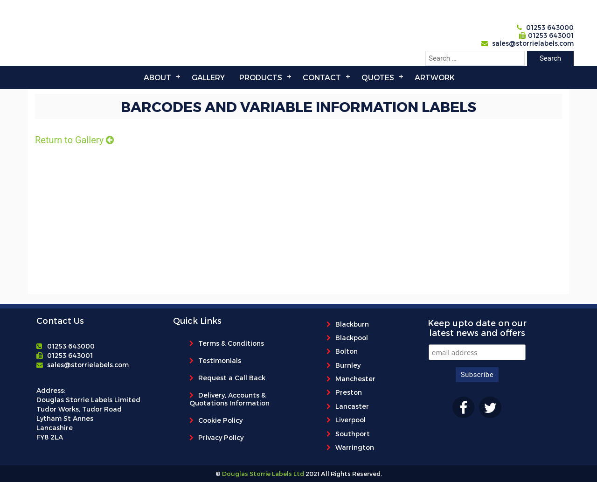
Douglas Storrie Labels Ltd (262, 473)
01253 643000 (550, 27)
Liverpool (350, 420)
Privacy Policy (220, 437)
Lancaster (352, 406)
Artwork (435, 77)
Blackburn (352, 324)
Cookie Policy (220, 420)
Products (260, 77)
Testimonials (219, 360)
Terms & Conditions (231, 343)
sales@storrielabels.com (533, 43)
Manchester (355, 379)
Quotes (377, 77)
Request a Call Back (231, 378)
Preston (348, 392)
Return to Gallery (74, 140)
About (157, 77)
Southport (352, 434)
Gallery (208, 77)
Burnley (348, 365)
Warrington (354, 447)
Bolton (346, 351)
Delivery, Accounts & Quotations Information (229, 399)
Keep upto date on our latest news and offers (477, 327)
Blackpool (351, 338)
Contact (322, 77)
